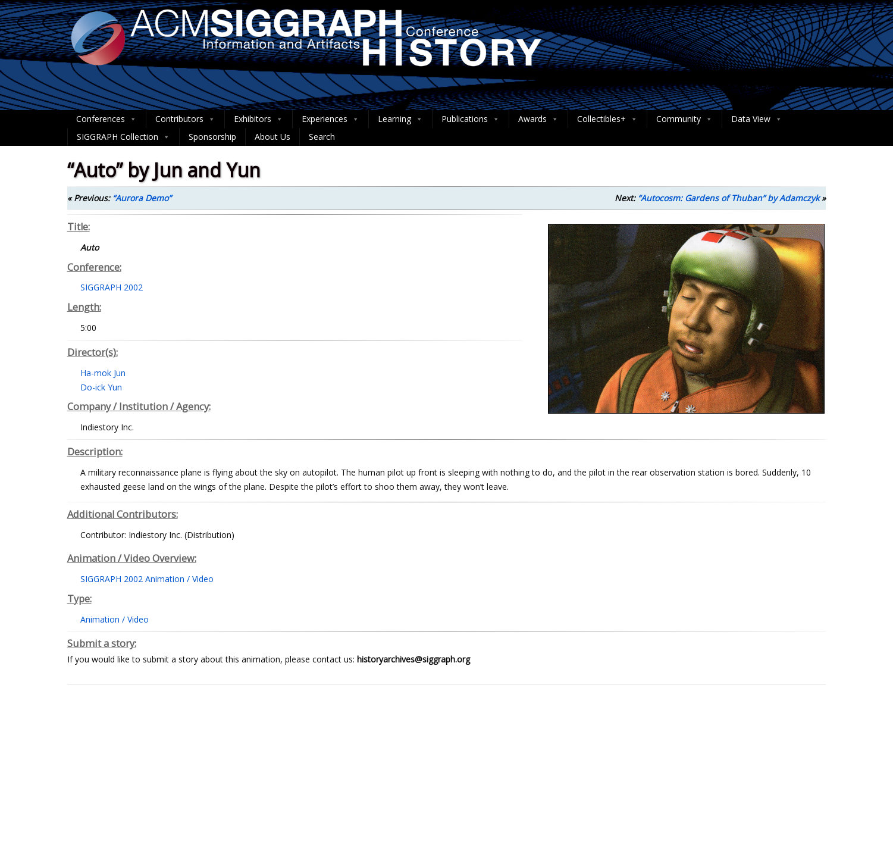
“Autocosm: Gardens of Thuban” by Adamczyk (728, 198)
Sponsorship (212, 136)
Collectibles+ (607, 119)
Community (684, 119)
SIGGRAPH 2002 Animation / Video (147, 578)
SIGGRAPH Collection (123, 137)
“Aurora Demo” (141, 198)
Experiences (330, 119)
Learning (400, 119)
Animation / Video (114, 619)
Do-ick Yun (101, 387)
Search (322, 136)
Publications (470, 119)
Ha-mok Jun (103, 373)
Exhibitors (258, 119)
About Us (272, 136)
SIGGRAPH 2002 (111, 287)
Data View (756, 119)
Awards (538, 119)
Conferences (106, 119)
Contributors (185, 119)
